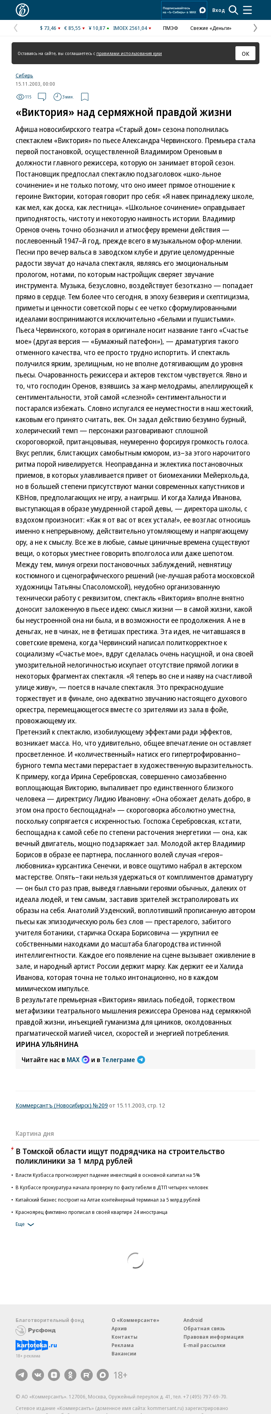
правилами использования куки (129, 53)
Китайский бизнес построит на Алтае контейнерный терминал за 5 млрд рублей (108, 1199)
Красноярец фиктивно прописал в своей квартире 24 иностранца (91, 1212)
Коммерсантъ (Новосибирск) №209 (62, 1105)
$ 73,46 (48, 27)
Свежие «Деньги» (210, 27)
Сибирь (24, 75)
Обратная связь (204, 1328)
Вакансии (124, 1353)
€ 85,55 (72, 27)
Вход (218, 10)
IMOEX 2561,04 (130, 27)
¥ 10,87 (97, 27)
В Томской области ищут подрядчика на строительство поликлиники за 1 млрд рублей (120, 1156)
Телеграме (123, 1060)
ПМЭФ (170, 27)
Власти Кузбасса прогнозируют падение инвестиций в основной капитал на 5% (108, 1174)
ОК (245, 53)
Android (193, 1320)
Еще (26, 1225)
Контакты (124, 1336)
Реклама (123, 1345)
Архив (119, 1328)
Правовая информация (213, 1336)
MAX (78, 1060)
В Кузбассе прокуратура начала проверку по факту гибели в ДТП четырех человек (112, 1187)
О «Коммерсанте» (135, 1320)
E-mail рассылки (204, 1345)
